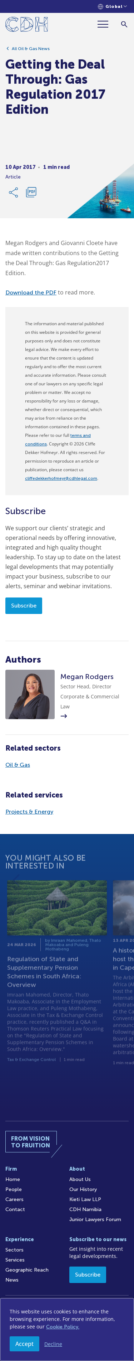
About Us (80, 1179)
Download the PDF (30, 292)
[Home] (26, 25)
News (12, 1280)
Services (15, 1260)
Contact (15, 1209)
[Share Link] (14, 195)
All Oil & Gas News (31, 51)
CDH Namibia (85, 1209)
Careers (14, 1199)
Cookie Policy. (62, 1327)
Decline (53, 1344)
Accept (24, 1344)
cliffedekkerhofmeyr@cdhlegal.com (61, 478)
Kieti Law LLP (85, 1199)
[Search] (124, 24)
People (13, 1189)
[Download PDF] (31, 195)
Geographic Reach (27, 1270)
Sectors (14, 1250)
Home (12, 1179)
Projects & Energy (29, 811)
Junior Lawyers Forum (95, 1219)
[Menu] (106, 24)
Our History (83, 1189)
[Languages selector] (112, 6)
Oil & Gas (17, 764)
